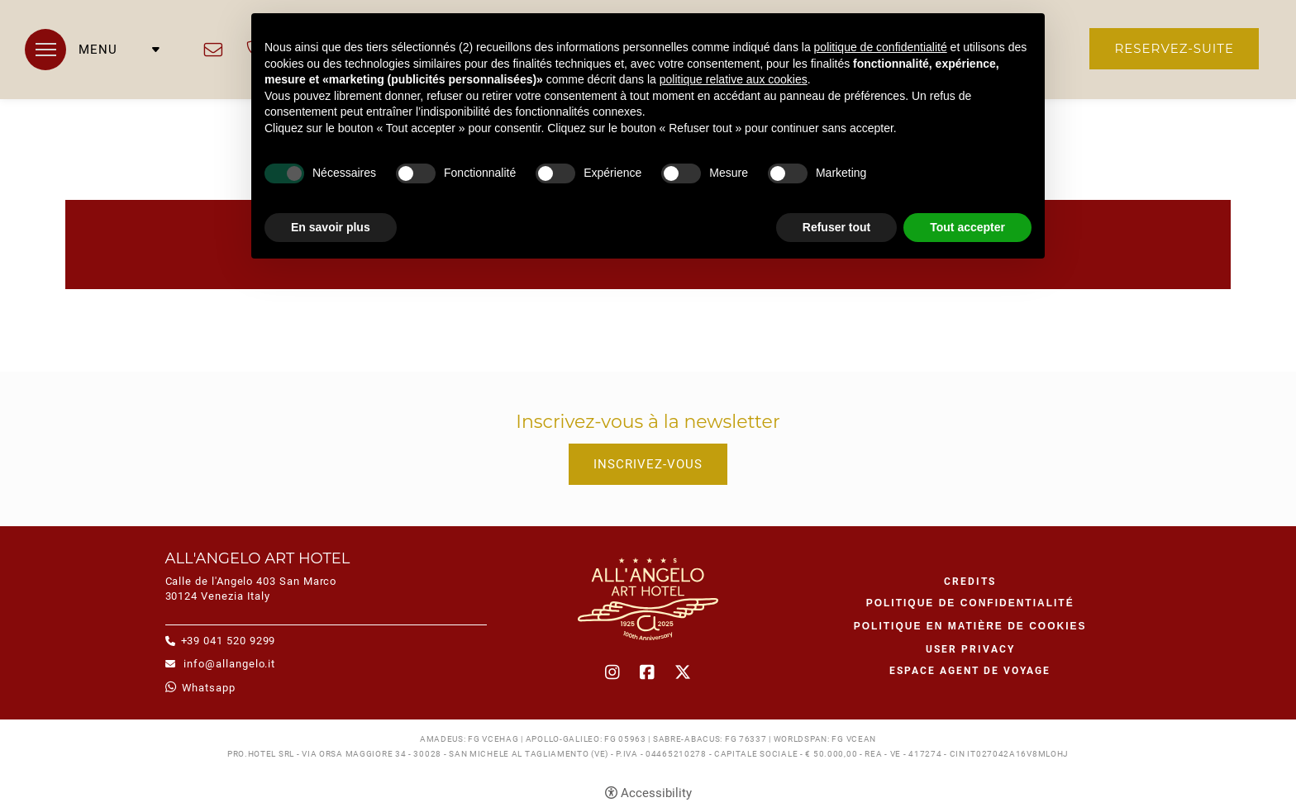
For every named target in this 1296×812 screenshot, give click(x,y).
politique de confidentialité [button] (880, 47)
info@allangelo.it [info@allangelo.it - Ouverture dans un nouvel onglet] (213, 49)
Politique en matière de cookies (970, 626)
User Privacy (970, 649)
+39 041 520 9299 (228, 640)
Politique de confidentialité (970, 603)
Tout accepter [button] (967, 227)
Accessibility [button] (656, 793)
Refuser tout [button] (836, 227)
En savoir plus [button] (330, 227)
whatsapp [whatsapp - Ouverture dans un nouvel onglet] (209, 687)
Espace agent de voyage (970, 671)
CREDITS (970, 581)
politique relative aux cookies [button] (734, 79)
